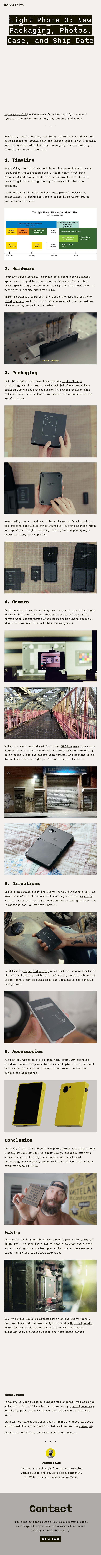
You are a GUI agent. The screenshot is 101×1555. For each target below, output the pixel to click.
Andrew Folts (13, 5)
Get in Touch (50, 1539)
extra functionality (77, 521)
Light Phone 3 (74, 141)
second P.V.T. (73, 168)
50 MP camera (70, 746)
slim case (46, 1060)
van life (86, 896)
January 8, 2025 (16, 114)
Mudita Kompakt (81, 1323)
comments (85, 1426)
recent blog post (36, 971)
